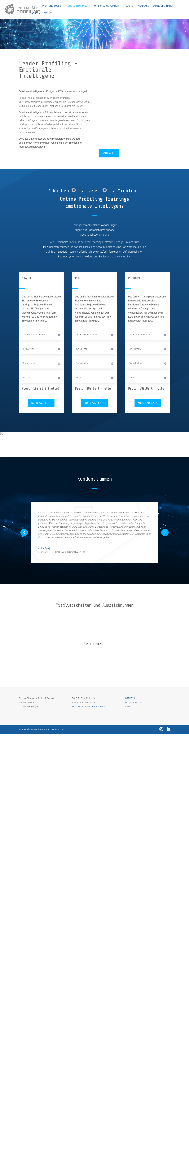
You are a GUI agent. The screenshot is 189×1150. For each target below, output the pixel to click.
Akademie (143, 6)
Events (36, 13)
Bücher (130, 6)
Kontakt (49, 13)
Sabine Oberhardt (163, 6)
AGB (127, 1122)
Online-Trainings (77, 6)
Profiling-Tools (51, 6)
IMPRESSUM (132, 1114)
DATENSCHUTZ (133, 1118)
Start (35, 6)
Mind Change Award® (106, 6)
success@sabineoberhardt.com (88, 1122)
